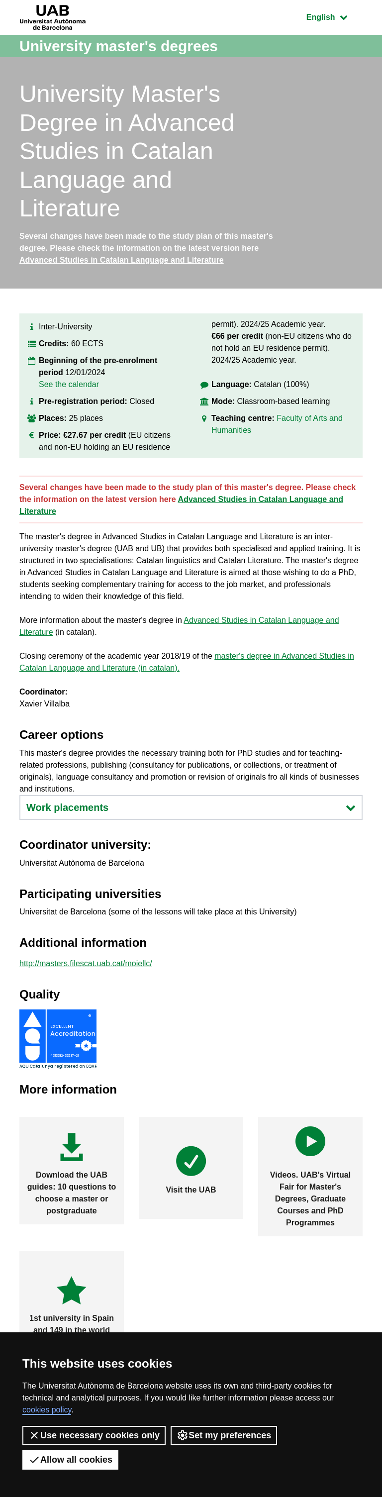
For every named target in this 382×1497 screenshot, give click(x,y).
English (334, 16)
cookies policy (46, 1409)
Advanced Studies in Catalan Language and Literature (121, 260)
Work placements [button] (191, 807)
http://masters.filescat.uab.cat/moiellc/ (85, 963)
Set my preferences (224, 1435)
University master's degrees (118, 46)
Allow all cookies (70, 1460)
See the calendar (69, 384)
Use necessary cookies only (94, 1435)
